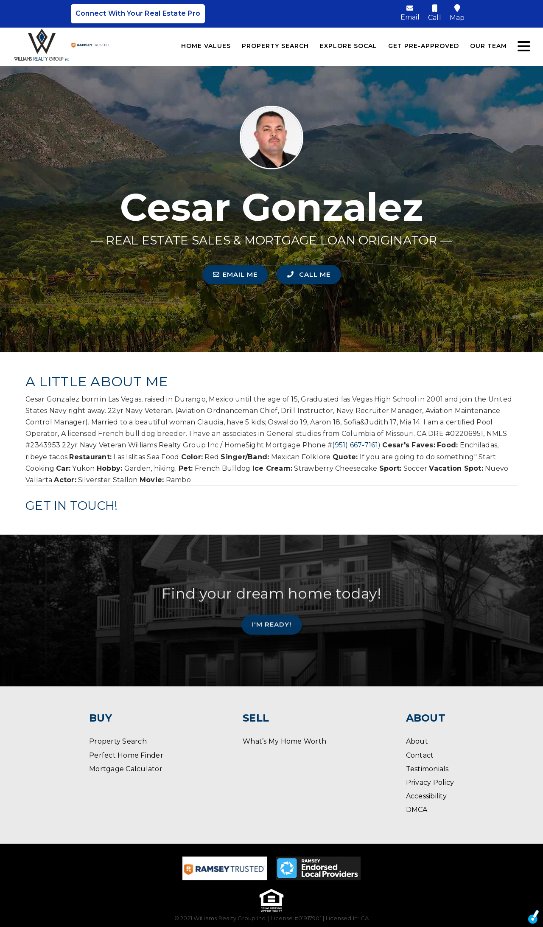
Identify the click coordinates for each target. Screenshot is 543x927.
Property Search (275, 46)
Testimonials (427, 769)
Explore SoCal (348, 46)
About (417, 741)
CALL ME (308, 274)
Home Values (206, 46)
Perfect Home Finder (126, 755)
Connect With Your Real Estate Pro (138, 14)
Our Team (488, 46)
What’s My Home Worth (284, 741)
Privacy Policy (430, 782)
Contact (420, 755)
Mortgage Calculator (125, 769)
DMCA (417, 810)
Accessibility (426, 796)
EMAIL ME (235, 274)
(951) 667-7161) (356, 445)
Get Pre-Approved (423, 46)
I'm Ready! (271, 618)
